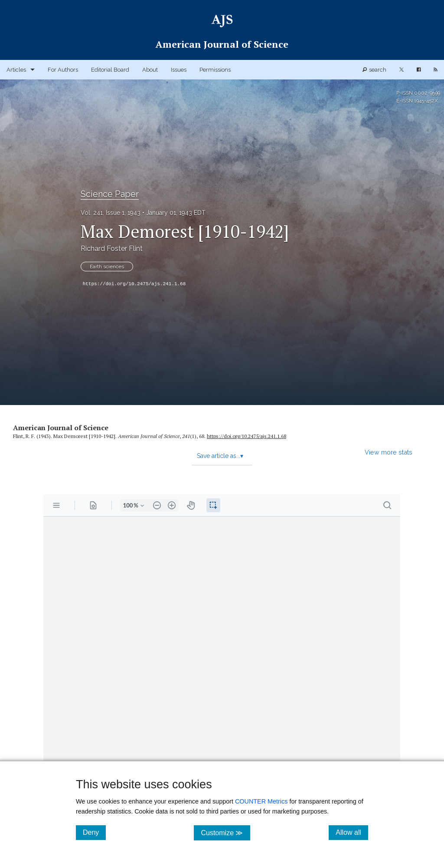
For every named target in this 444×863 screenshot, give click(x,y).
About (150, 69)
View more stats (388, 452)
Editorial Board (110, 69)
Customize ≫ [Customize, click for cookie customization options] (225, 832)
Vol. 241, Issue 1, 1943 (110, 212)
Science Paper (110, 194)
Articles (16, 69)
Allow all (352, 832)
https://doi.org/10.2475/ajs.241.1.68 (134, 284)
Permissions (215, 69)
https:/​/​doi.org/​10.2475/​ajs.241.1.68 (246, 436)
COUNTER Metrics (261, 801)
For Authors (63, 69)
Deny (94, 832)
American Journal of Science (60, 427)
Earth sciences (107, 267)
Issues (178, 69)
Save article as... (220, 455)
